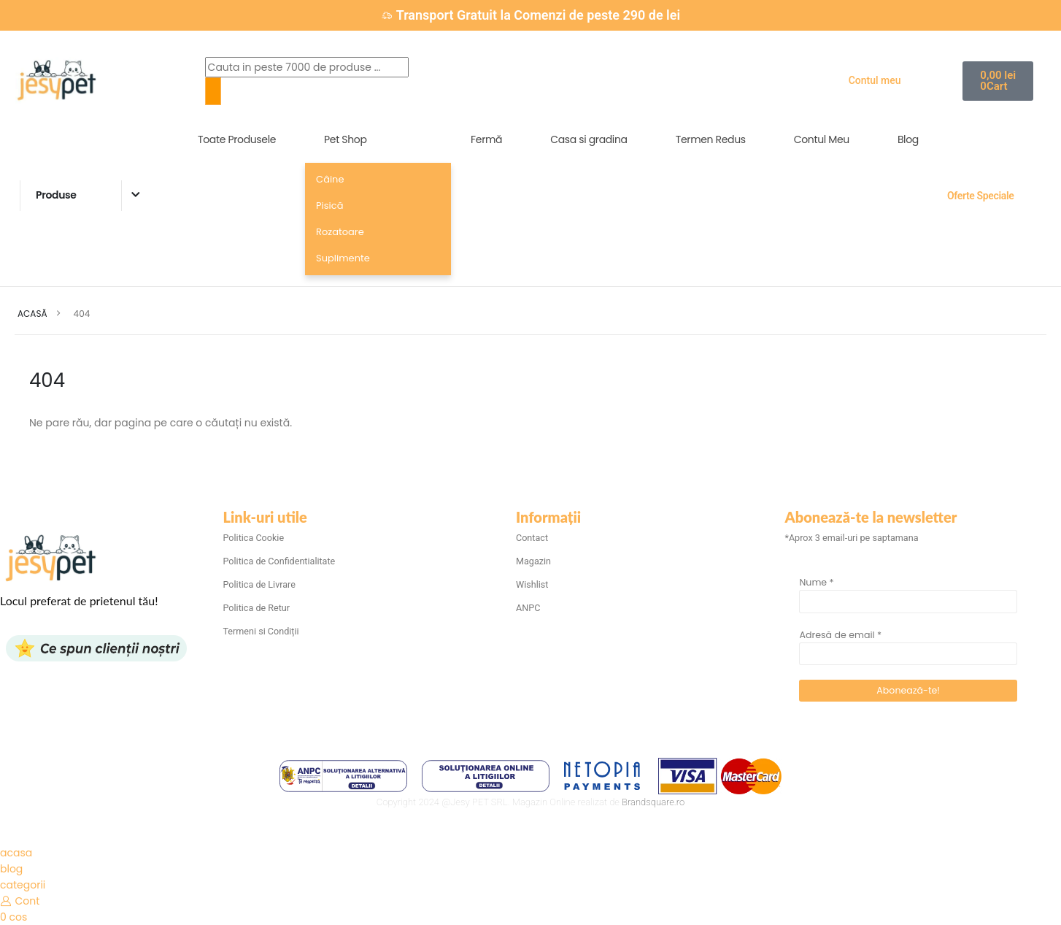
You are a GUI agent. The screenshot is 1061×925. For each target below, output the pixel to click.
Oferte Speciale (980, 195)
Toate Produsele (237, 139)
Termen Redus (711, 139)
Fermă (486, 139)
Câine (330, 179)
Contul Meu (821, 139)
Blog (908, 139)
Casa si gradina (589, 139)
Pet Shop (345, 139)
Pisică (329, 205)
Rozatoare (340, 232)
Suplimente (343, 258)
